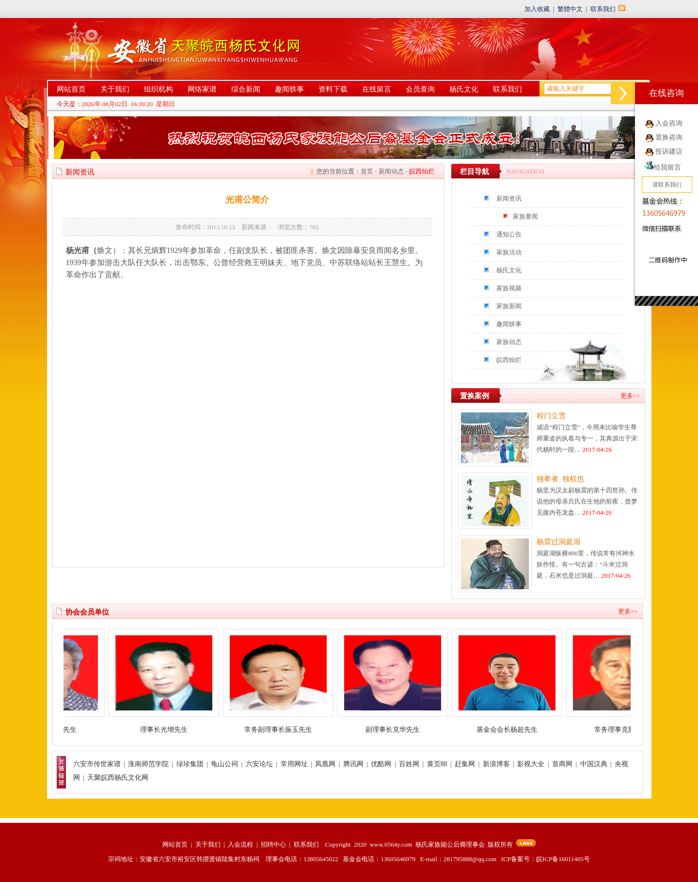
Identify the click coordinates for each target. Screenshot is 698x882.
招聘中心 (273, 844)
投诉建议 (668, 151)
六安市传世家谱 (97, 764)
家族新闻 (509, 306)
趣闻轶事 (289, 89)
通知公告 (509, 234)
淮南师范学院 (148, 764)
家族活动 (509, 252)
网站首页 (71, 89)
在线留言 (376, 89)
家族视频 (509, 288)
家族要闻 (525, 216)
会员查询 (420, 89)
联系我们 (603, 9)
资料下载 (333, 89)
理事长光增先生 (172, 729)
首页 (367, 171)
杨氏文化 (463, 89)
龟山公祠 (224, 764)
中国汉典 (593, 764)
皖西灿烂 (509, 359)
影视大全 (530, 764)
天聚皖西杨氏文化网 (117, 777)
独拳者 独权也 (560, 479)
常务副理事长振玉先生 (287, 729)
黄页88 (437, 764)
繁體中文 (570, 9)
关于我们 (114, 89)
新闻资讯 (509, 198)
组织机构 (158, 89)
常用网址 (294, 764)
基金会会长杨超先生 (515, 729)
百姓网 (409, 764)
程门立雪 (551, 416)
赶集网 (465, 764)
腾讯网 (353, 764)
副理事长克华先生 (401, 729)
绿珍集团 (190, 764)
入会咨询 (668, 123)
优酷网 (381, 764)
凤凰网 (325, 764)
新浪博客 (496, 764)
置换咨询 (668, 137)
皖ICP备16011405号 (563, 859)
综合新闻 (245, 89)
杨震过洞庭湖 (558, 542)
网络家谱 (202, 89)
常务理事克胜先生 (630, 729)
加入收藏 (537, 9)
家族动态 (509, 342)
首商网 (562, 764)
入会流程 (240, 844)
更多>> (630, 395)
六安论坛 (259, 764)
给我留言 (662, 167)
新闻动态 (391, 171)
